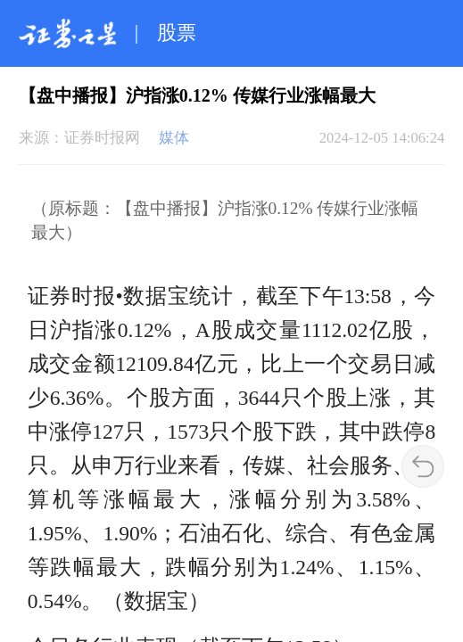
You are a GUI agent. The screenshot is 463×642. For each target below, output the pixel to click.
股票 (176, 32)
